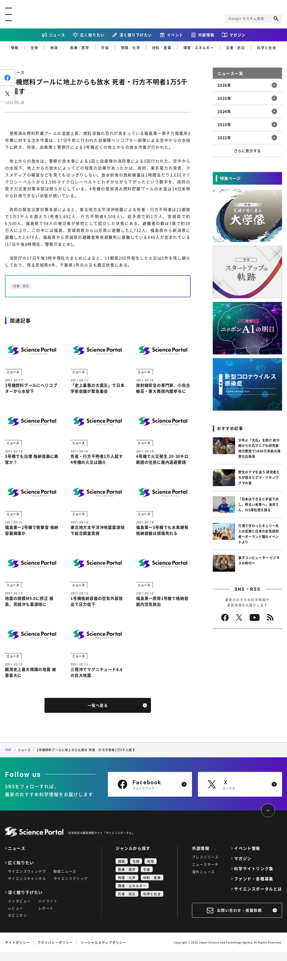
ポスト (7, 94)
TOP (8, 758)
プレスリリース (205, 865)
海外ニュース (203, 880)
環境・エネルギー (198, 47)
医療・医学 (79, 47)
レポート (46, 916)
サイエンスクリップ (70, 887)
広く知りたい (92, 35)
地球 (54, 47)
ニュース (57, 35)
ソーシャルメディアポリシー (103, 951)
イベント (175, 35)
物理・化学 (130, 47)
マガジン (237, 35)
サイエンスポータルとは (258, 897)
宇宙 (105, 47)
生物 (34, 47)
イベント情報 (247, 857)
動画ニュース (64, 879)
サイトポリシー (17, 951)
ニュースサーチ (205, 872)
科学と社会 (266, 47)
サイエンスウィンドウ (27, 879)
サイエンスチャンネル (27, 887)
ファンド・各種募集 (253, 887)
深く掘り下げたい (136, 35)
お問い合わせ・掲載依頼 (239, 919)
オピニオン (17, 923)
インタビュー (19, 909)
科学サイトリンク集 (253, 877)
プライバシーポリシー (55, 951)
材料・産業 (161, 47)
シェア (7, 78)
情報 (15, 47)
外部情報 (206, 35)
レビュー (15, 916)
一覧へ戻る (98, 714)
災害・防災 (235, 47)
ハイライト (47, 909)
